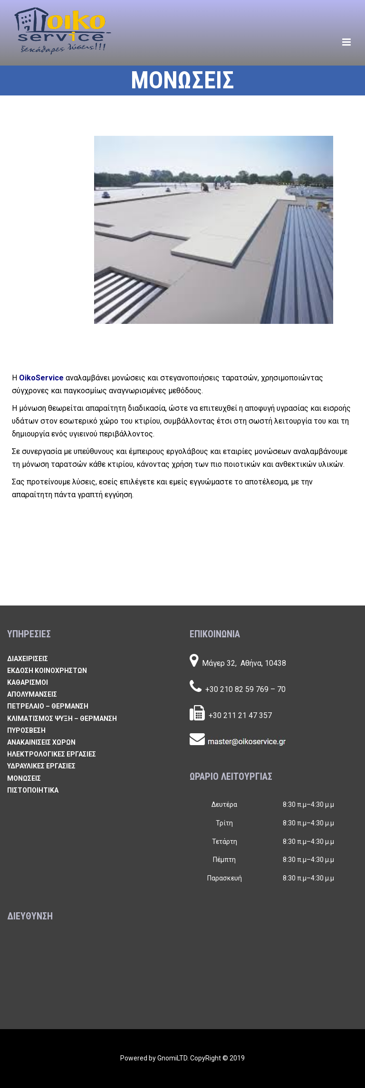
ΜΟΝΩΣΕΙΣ (24, 778)
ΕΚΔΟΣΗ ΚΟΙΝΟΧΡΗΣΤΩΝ (47, 670)
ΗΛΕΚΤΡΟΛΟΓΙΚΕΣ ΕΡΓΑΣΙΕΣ (51, 754)
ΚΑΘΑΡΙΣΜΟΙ (27, 682)
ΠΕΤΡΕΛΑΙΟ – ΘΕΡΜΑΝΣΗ (47, 706)
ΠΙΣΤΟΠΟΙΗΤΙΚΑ (32, 790)
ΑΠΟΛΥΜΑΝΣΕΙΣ (32, 694)
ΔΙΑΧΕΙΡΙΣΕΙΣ (27, 658)
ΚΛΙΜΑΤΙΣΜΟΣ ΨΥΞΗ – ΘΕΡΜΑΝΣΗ (62, 718)
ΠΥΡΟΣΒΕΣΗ (26, 730)
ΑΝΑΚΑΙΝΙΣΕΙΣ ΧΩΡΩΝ (41, 742)
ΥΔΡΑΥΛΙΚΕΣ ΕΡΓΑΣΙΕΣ (41, 766)
